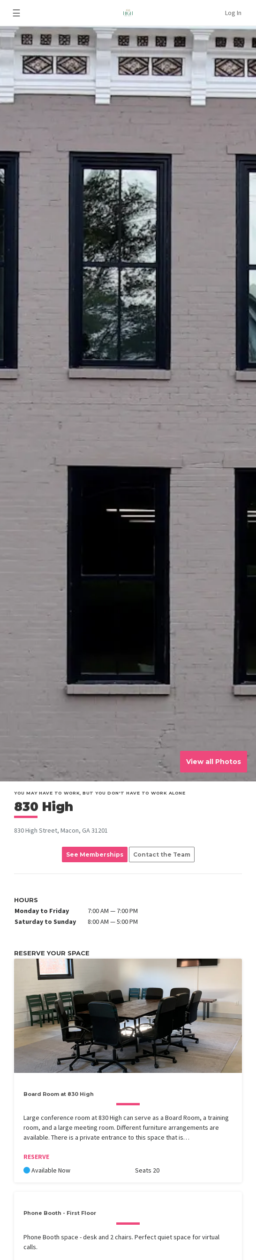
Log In (233, 12)
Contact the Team (161, 854)
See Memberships (94, 854)
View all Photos (213, 761)
